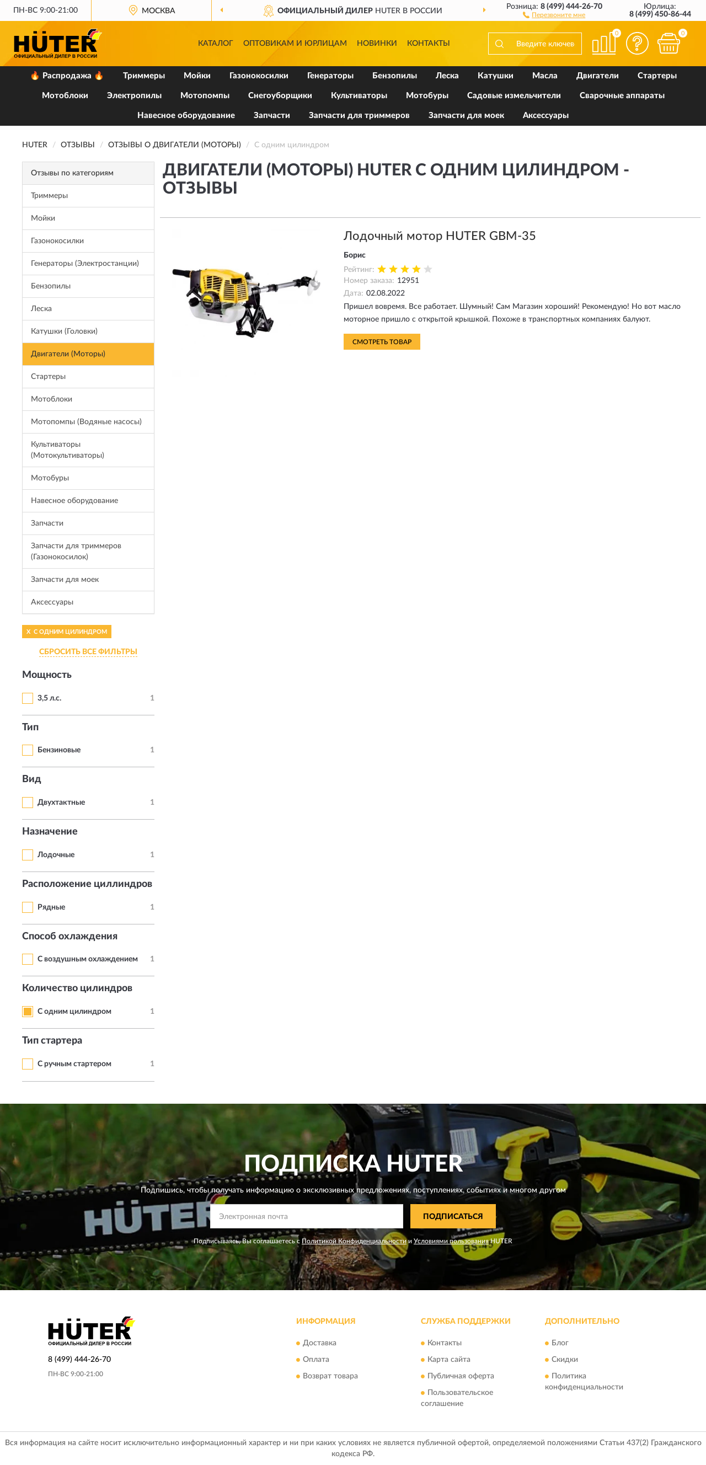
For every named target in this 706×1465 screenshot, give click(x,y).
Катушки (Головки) (64, 331)
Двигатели (597, 76)
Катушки (496, 76)
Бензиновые (59, 750)
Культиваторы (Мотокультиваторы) (67, 450)
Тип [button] (30, 727)
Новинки (377, 43)
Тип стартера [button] (52, 1041)
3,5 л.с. (49, 698)
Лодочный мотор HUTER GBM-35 (440, 236)
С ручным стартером (74, 1064)
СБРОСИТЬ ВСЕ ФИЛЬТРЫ (88, 652)
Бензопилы (394, 76)
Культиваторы (359, 96)
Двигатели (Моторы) (68, 354)
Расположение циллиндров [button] (87, 884)
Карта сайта (448, 1360)
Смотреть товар (381, 342)
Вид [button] (31, 779)
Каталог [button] (215, 43)
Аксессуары (546, 115)
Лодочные (56, 855)
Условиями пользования (451, 1241)
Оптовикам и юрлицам (295, 43)
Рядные (51, 907)
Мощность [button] (47, 675)
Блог (560, 1343)
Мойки (197, 76)
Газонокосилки (258, 76)
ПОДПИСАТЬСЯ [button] (453, 1217)
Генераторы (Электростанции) (85, 264)
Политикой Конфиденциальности (354, 1241)
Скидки (565, 1360)
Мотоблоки (65, 96)
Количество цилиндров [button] (77, 988)
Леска (447, 76)
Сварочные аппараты (622, 96)
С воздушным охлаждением (88, 959)
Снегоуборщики (280, 96)
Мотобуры (427, 96)
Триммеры (144, 76)
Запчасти (272, 115)
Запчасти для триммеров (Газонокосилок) (76, 551)
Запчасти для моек (466, 115)
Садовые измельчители (514, 96)
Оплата (316, 1360)
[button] (554, 14)
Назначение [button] (50, 832)
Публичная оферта (460, 1376)
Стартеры (657, 76)
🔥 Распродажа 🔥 (67, 76)
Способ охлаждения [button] (69, 937)
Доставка (319, 1343)
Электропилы (134, 96)
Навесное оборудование (186, 115)
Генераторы (330, 76)
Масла (545, 76)
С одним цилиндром (74, 1011)
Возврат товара (330, 1376)
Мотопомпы (204, 96)
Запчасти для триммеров (359, 115)
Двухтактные (61, 802)
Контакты (428, 43)
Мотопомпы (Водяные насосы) (86, 422)
